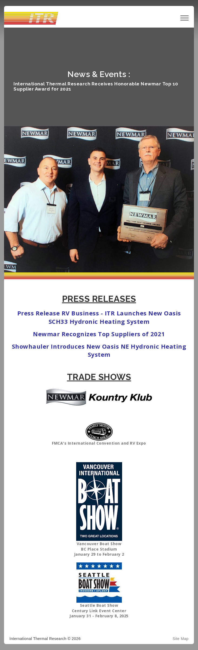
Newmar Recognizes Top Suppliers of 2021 (99, 334)
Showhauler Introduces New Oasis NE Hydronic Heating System (99, 350)
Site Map (181, 638)
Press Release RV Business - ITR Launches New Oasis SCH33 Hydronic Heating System (99, 317)
